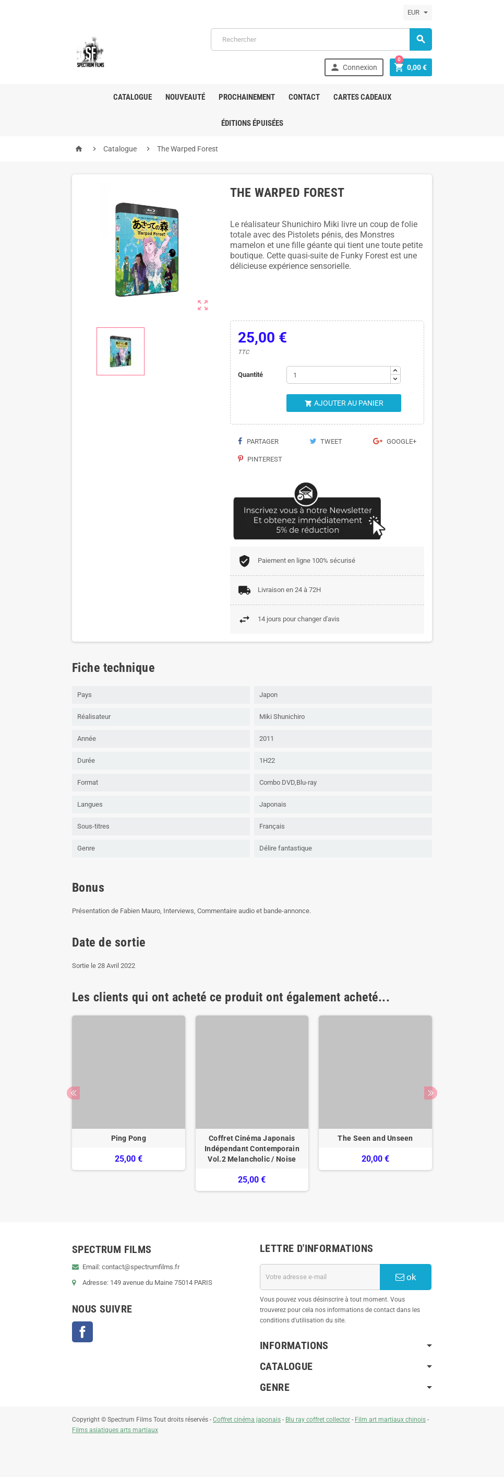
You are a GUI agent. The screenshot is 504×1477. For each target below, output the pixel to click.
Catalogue (132, 97)
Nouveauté (185, 97)
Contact (304, 97)
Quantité (250, 375)
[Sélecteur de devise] (417, 12)
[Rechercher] (321, 39)
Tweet (325, 441)
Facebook (82, 1331)
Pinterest (260, 459)
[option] (128, 1103)
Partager (258, 441)
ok (405, 1277)
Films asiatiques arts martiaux (115, 1430)
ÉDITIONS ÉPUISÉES (252, 123)
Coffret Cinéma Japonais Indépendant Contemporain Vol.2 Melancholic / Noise (252, 1148)
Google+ (394, 441)
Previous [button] (73, 1093)
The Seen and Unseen (375, 1138)
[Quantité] (338, 375)
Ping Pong (129, 1138)
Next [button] (430, 1093)
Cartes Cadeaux (362, 97)
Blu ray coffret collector (317, 1419)
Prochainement (247, 97)
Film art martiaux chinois (390, 1419)
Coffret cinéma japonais (247, 1419)
